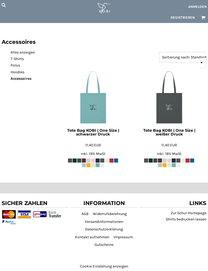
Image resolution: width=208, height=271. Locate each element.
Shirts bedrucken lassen (186, 219)
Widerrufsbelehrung (110, 213)
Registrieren (183, 17)
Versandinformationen (104, 221)
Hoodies (17, 72)
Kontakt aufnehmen (92, 237)
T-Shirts (17, 59)
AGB (85, 213)
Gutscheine (104, 244)
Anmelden (197, 7)
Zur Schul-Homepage (188, 213)
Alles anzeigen (23, 52)
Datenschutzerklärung (104, 229)
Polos (15, 65)
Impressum (123, 237)
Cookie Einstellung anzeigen (104, 266)
